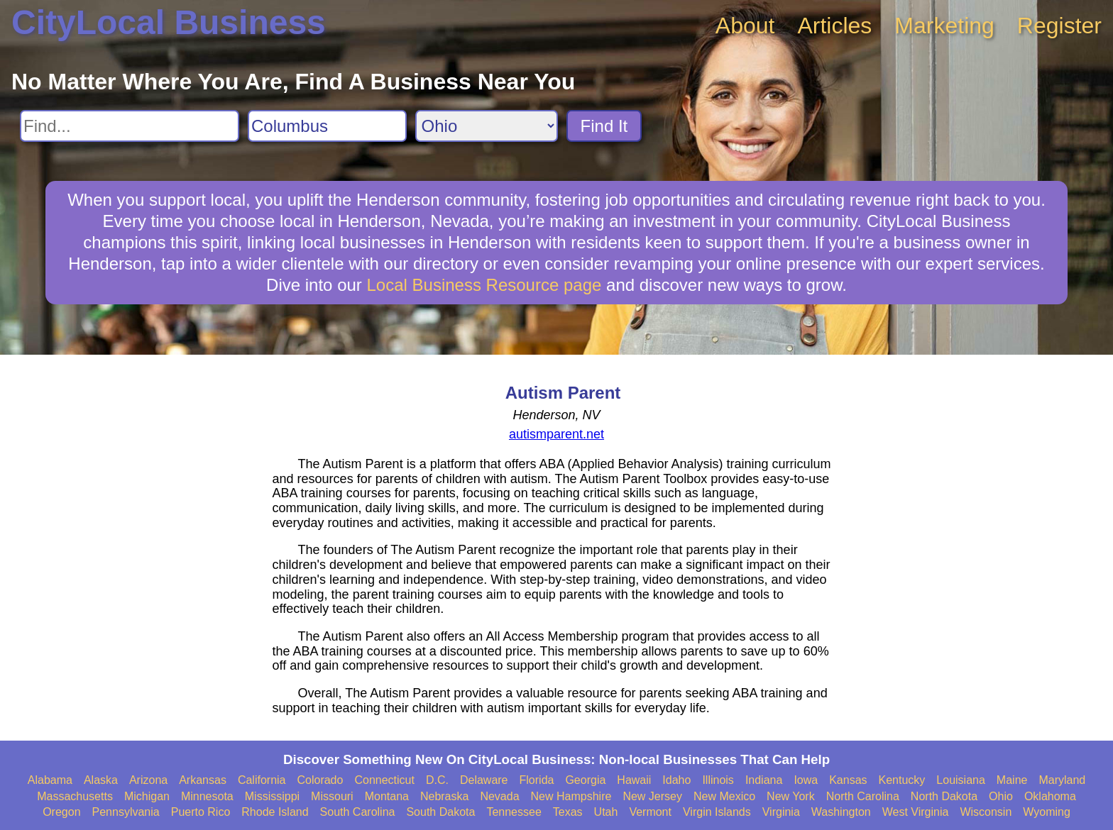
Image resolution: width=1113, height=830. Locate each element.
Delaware (484, 780)
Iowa (806, 780)
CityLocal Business (168, 22)
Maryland (1061, 780)
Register (1059, 25)
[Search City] (327, 126)
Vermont (650, 812)
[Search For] (129, 126)
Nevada (499, 796)
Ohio (1001, 796)
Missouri (332, 796)
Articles (834, 25)
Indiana (764, 780)
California (262, 780)
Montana (387, 796)
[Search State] (486, 126)
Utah (606, 812)
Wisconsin (985, 812)
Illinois (717, 780)
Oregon (61, 812)
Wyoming (1046, 812)
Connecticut (384, 780)
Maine (1012, 780)
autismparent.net (556, 434)
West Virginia (915, 812)
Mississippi (272, 796)
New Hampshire (571, 796)
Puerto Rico (201, 812)
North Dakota (944, 796)
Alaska (101, 780)
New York (791, 796)
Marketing (944, 25)
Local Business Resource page (484, 284)
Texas (568, 812)
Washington (841, 812)
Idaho (676, 780)
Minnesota (207, 796)
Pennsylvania (126, 812)
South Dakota (440, 812)
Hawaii (634, 780)
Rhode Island (274, 812)
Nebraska (444, 796)
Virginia (781, 812)
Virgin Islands (717, 812)
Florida (537, 780)
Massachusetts (75, 796)
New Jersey (652, 796)
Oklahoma (1050, 796)
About (745, 25)
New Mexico (724, 796)
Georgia (585, 780)
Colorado (320, 780)
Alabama (50, 780)
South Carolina (357, 812)
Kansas (848, 780)
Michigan (147, 796)
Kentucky (902, 780)
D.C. (437, 780)
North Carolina (862, 796)
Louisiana (960, 780)
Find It (604, 125)
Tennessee (513, 812)
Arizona (148, 780)
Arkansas (202, 780)
